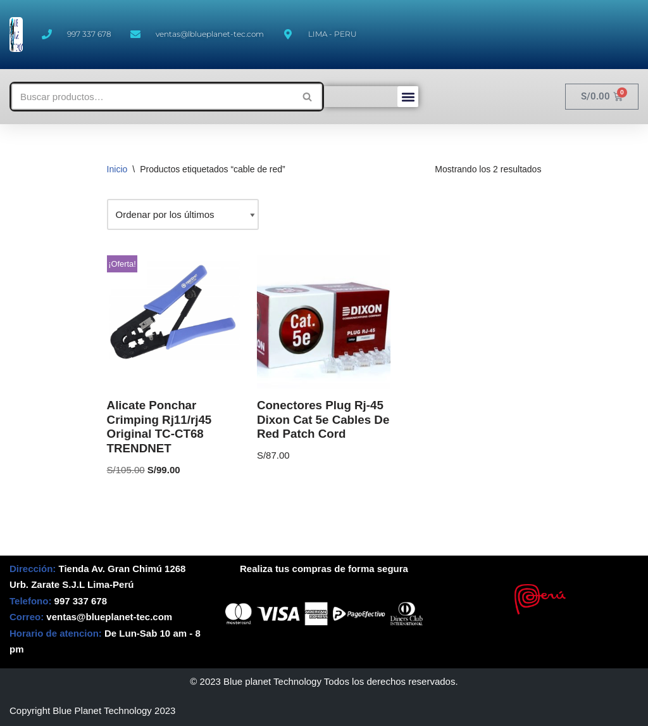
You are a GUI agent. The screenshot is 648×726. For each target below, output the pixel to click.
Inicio (117, 169)
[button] (407, 96)
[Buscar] (152, 97)
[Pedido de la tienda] (183, 215)
